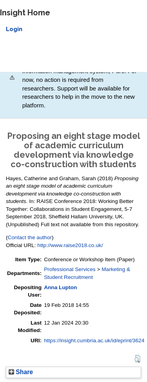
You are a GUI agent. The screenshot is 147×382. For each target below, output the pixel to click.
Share (21, 372)
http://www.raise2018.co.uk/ (70, 245)
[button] (137, 359)
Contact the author (30, 237)
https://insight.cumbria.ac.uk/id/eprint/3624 (94, 340)
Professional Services (69, 269)
